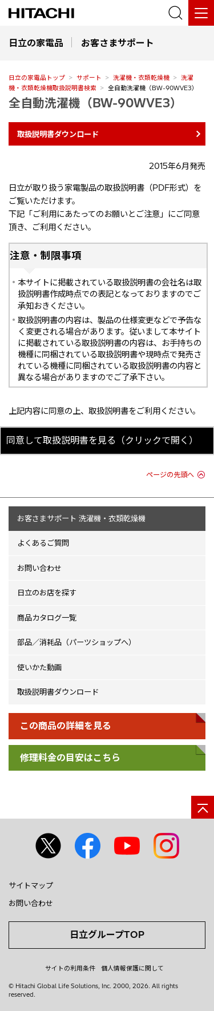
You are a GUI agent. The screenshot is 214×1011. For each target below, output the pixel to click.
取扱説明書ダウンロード (58, 691)
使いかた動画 (39, 667)
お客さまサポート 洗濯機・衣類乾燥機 (81, 518)
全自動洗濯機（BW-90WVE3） (95, 102)
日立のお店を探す (46, 592)
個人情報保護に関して (132, 968)
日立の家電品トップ (37, 78)
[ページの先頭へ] (202, 807)
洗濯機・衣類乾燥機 (141, 78)
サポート (89, 78)
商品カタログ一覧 (46, 617)
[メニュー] (201, 13)
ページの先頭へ (170, 474)
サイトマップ (31, 885)
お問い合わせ (39, 568)
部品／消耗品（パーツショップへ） (76, 642)
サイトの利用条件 (70, 968)
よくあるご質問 (43, 542)
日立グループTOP (107, 934)
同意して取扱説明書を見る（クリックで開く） (102, 440)
